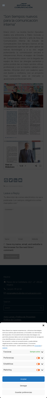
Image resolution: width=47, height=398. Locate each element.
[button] (43, 325)
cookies (4, 348)
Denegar (23, 386)
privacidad (37, 345)
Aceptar (23, 379)
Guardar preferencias (23, 392)
